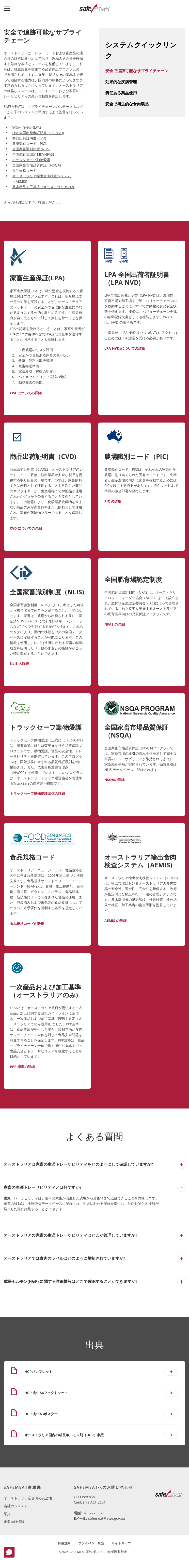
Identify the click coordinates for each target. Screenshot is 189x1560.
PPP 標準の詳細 (22, 1066)
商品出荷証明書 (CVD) (29, 138)
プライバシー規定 (91, 1543)
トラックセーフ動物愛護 (31, 159)
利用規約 (64, 1543)
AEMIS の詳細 (115, 920)
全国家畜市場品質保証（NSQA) (36, 165)
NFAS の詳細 (114, 624)
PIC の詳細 (112, 501)
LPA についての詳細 (26, 393)
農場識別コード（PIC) (29, 143)
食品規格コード (24, 170)
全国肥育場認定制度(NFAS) (33, 154)
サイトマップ (121, 1543)
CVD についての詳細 (26, 528)
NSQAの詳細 (114, 779)
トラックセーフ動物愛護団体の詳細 (37, 793)
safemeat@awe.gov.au (106, 1518)
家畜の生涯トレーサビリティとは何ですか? (42, 1187)
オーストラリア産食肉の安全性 (28, 1498)
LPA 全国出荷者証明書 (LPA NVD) (38, 132)
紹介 (7, 1513)
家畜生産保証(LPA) (26, 127)
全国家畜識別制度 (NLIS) (31, 149)
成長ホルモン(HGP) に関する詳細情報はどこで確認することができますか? (70, 1281)
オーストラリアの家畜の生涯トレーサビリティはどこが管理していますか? (70, 1235)
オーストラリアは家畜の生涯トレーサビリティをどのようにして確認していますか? (78, 1164)
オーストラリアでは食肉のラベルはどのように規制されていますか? (64, 1258)
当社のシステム (16, 1506)
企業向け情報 (14, 1521)
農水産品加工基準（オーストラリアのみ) (43, 186)
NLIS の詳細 (19, 663)
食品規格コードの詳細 (27, 923)
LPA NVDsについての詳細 (124, 348)
